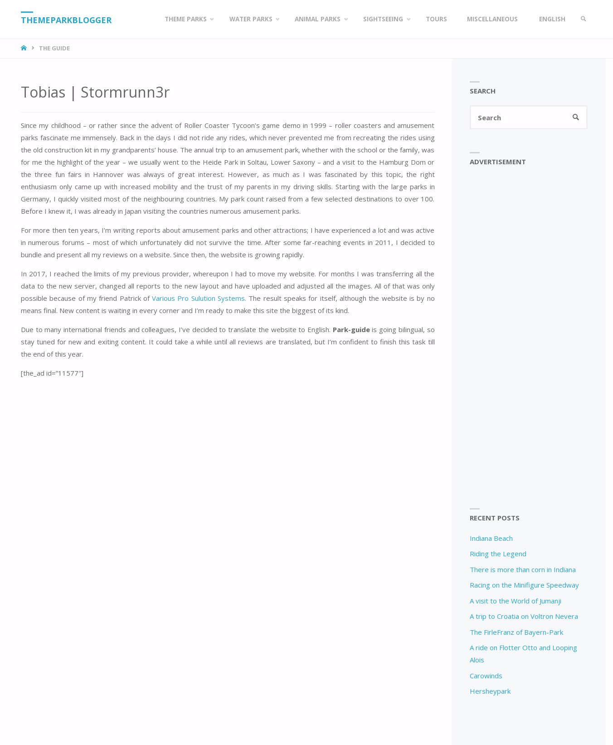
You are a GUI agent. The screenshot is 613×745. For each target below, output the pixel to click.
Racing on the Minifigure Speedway (524, 584)
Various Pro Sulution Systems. (198, 298)
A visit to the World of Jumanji (515, 600)
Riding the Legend (498, 553)
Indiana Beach (491, 538)
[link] (583, 19)
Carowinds (486, 675)
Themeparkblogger (66, 20)
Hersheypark (490, 691)
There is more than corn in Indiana (523, 569)
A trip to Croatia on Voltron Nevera (524, 616)
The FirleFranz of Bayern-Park (516, 632)
